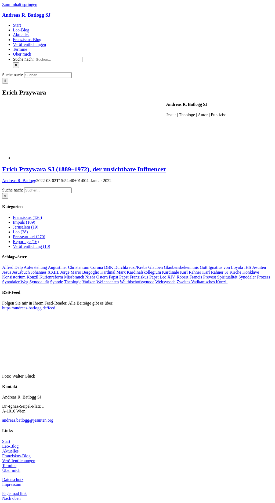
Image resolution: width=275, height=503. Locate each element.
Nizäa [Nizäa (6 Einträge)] (90, 277)
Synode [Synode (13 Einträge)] (56, 282)
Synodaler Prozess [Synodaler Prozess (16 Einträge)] (254, 277)
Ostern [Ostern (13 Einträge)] (102, 277)
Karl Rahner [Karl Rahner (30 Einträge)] (190, 272)
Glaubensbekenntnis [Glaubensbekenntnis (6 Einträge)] (181, 267)
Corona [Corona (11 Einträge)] (96, 267)
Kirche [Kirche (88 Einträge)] (235, 272)
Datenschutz (12, 479)
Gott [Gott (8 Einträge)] (203, 267)
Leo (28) (20, 232)
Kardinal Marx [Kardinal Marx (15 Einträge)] (113, 272)
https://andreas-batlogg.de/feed (28, 308)
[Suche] (16, 65)
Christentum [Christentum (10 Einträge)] (78, 267)
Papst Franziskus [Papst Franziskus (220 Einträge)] (133, 277)
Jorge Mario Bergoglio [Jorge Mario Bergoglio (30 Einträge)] (79, 272)
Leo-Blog (10, 446)
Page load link (14, 493)
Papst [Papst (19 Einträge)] (113, 277)
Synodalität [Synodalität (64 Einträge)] (39, 282)
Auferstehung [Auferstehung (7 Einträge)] (35, 267)
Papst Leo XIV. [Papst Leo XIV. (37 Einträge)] (162, 277)
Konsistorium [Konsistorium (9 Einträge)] (14, 277)
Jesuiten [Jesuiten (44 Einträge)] (259, 267)
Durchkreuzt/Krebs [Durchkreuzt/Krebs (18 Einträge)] (130, 267)
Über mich (11, 470)
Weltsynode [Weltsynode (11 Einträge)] (165, 282)
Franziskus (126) (27, 217)
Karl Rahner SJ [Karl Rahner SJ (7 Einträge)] (215, 272)
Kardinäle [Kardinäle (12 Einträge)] (170, 272)
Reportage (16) (26, 241)
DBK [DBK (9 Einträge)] (108, 267)
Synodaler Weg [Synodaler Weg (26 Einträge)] (15, 282)
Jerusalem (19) (25, 227)
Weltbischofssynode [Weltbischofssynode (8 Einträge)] (137, 282)
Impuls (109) (24, 222)
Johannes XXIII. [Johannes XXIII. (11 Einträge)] (45, 272)
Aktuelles (10, 451)
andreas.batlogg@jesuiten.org (27, 420)
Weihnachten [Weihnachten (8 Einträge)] (107, 282)
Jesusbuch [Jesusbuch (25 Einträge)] (21, 272)
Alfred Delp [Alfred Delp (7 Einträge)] (12, 267)
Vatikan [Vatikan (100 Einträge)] (89, 282)
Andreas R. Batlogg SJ (26, 15)
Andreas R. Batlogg (19, 180)
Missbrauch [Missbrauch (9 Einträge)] (74, 277)
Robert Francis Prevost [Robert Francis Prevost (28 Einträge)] (196, 277)
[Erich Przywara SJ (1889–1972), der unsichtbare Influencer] (53, 157)
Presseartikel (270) (29, 236)
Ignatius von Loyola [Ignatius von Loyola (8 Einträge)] (225, 267)
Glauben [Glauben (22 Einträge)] (155, 267)
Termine (9, 465)
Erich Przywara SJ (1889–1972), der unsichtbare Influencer (84, 169)
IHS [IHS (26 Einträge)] (247, 267)
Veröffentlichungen (18, 460)
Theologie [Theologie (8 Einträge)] (72, 282)
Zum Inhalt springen (19, 4)
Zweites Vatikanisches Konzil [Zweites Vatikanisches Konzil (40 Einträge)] (201, 282)
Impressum (11, 484)
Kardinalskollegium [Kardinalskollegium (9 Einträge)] (144, 272)
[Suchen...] (58, 59)
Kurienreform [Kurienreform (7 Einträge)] (51, 277)
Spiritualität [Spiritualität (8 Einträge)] (227, 277)
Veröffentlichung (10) (31, 246)
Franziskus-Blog (16, 456)
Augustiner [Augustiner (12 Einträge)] (57, 267)
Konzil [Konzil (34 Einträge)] (32, 277)
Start (6, 441)
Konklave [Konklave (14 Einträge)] (250, 272)
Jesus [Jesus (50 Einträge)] (6, 272)
